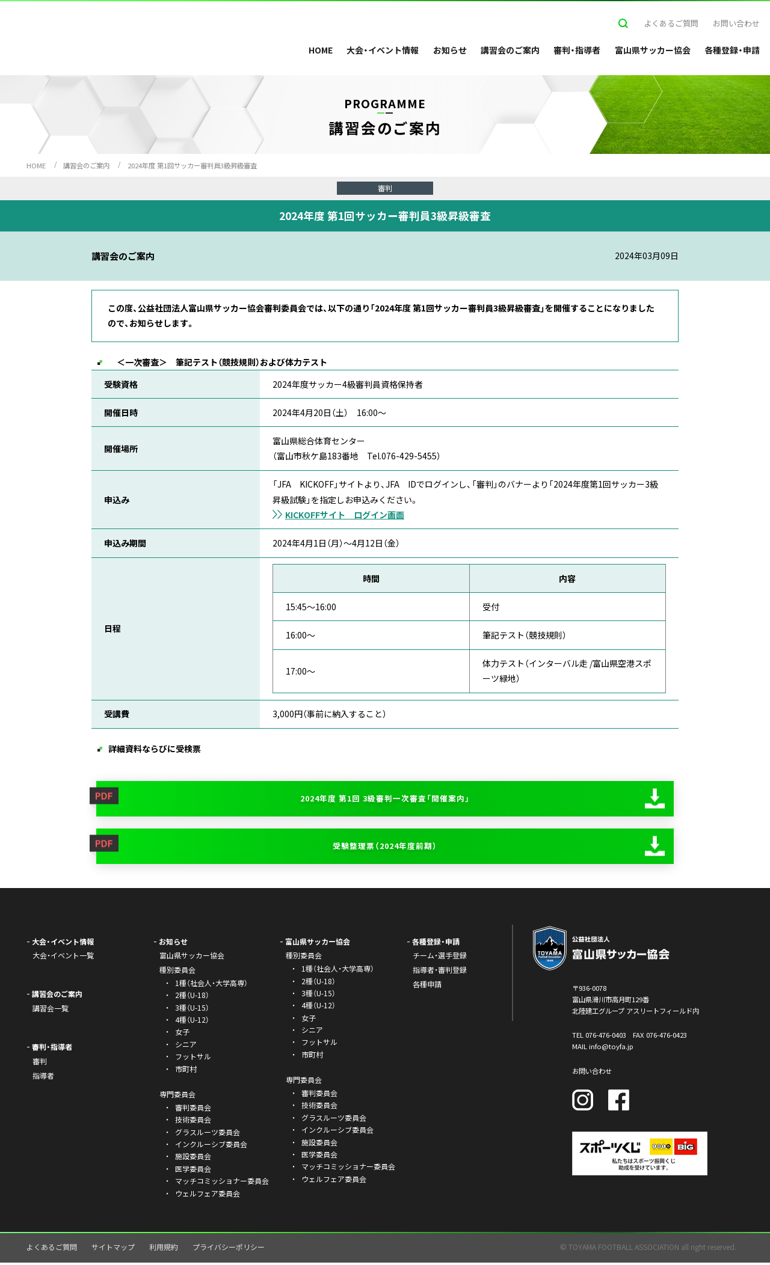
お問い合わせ (736, 23)
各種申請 (427, 987)
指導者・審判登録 (440, 972)
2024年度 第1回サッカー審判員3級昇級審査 (192, 165)
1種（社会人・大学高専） (211, 986)
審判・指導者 (576, 50)
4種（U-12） (192, 1022)
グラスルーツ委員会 (207, 1134)
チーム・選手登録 (440, 958)
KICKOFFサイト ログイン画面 (344, 515)
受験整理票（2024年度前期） (385, 848)
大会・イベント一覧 (63, 958)
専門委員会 (304, 1082)
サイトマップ (113, 1250)
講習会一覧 (50, 1011)
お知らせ (450, 50)
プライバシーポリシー (228, 1250)
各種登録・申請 (732, 50)
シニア (186, 1047)
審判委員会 (193, 1110)
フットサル (193, 1059)
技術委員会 (193, 1122)
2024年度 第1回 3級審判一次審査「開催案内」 (385, 799)
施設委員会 (193, 1159)
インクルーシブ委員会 (211, 1147)
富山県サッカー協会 (653, 50)
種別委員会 (304, 958)
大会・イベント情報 (382, 50)
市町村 (186, 1071)
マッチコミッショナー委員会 (222, 1183)
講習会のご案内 (510, 50)
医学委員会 (193, 1171)
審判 (39, 1064)
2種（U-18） (192, 998)
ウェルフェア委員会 (207, 1195)
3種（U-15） (192, 1010)
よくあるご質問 (671, 23)
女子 (182, 1034)
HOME (321, 50)
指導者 (43, 1078)
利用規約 (163, 1250)
